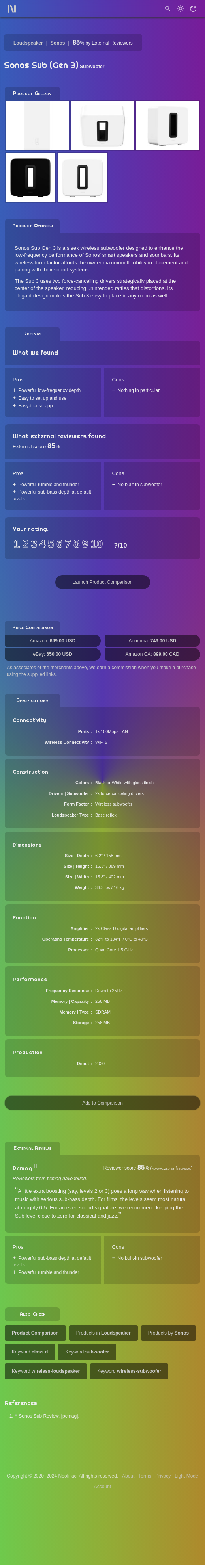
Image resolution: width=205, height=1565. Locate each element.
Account (102, 1486)
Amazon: (52, 641)
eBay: (52, 654)
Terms (144, 1476)
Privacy (163, 1476)
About (128, 1476)
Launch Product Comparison (102, 582)
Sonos (58, 43)
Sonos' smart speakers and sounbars (128, 255)
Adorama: (152, 641)
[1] (36, 1166)
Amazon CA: (152, 654)
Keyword (30, 1352)
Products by (168, 1333)
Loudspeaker (28, 43)
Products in (103, 1333)
